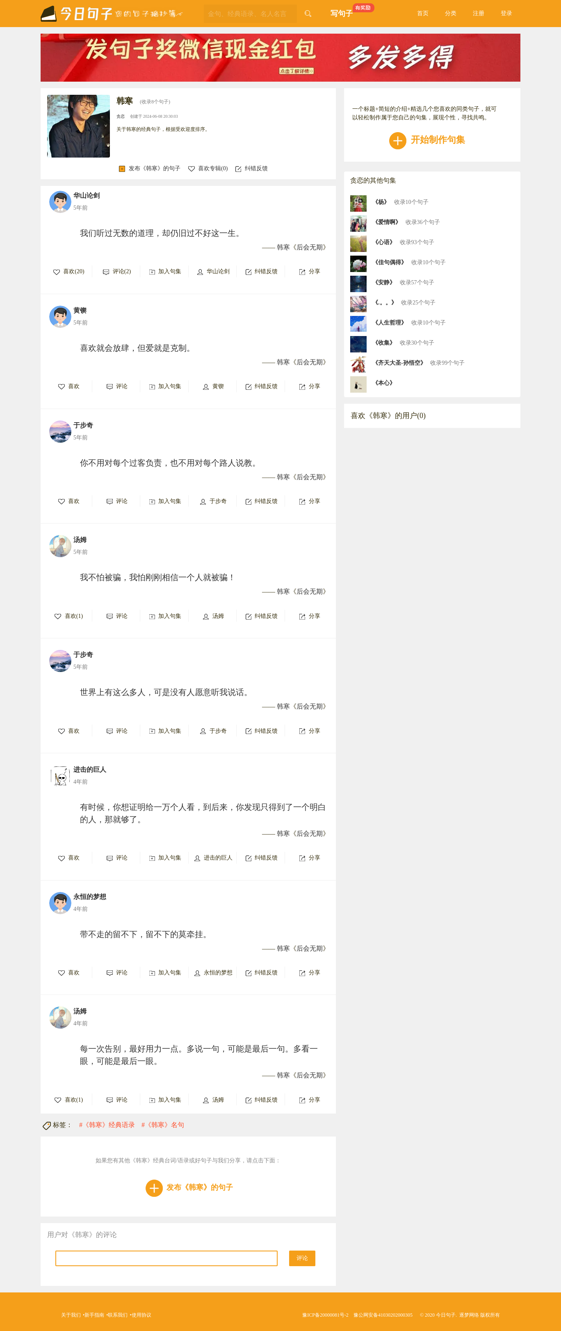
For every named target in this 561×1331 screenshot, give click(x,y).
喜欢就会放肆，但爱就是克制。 (137, 347)
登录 (506, 13)
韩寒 (283, 247)
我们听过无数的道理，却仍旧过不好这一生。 (162, 233)
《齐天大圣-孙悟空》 (399, 363)
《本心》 (383, 383)
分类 (450, 13)
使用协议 (141, 1315)
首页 (423, 13)
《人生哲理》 (389, 323)
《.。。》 (384, 303)
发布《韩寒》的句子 (149, 168)
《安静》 (383, 282)
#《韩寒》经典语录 (107, 1124)
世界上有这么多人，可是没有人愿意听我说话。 (166, 692)
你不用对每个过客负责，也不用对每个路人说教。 (170, 462)
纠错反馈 (251, 168)
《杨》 (381, 202)
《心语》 (383, 242)
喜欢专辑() (208, 168)
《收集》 (383, 343)
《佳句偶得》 (389, 262)
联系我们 (118, 1315)
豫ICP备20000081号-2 (325, 1315)
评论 (302, 1258)
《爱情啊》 (386, 222)
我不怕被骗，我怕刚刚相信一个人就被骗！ (158, 577)
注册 (478, 13)
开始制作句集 (427, 140)
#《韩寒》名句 (162, 1124)
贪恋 (120, 116)
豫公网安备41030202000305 (383, 1315)
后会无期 (309, 247)
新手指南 (94, 1315)
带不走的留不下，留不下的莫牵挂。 (145, 934)
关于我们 (71, 1315)
